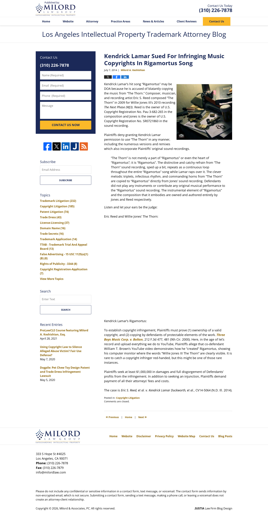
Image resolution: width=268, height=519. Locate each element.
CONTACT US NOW (66, 125)
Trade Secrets (52, 234)
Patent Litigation (54, 212)
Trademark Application (58, 239)
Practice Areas (120, 21)
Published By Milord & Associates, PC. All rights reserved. (215, 8)
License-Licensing (54, 223)
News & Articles (153, 21)
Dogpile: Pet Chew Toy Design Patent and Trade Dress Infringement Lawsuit (65, 372)
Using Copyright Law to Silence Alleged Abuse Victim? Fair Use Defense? (61, 351)
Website (68, 21)
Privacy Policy (164, 436)
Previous (112, 416)
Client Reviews (187, 21)
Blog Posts (225, 436)
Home (46, 21)
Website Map (186, 436)
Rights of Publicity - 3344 (58, 264)
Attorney (92, 21)
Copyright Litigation (128, 397)
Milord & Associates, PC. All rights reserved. (87, 508)
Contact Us (216, 21)
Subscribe (65, 180)
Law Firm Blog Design (213, 508)
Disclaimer (143, 436)
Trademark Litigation (58, 201)
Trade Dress (50, 217)
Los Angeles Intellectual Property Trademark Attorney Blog (55, 9)
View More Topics (51, 279)
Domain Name (52, 228)
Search (65, 309)
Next (142, 416)
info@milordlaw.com (51, 472)
